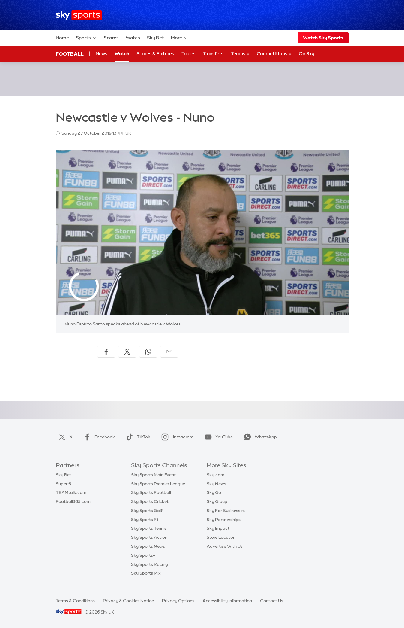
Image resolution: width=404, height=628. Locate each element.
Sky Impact (218, 528)
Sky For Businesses (226, 510)
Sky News (216, 484)
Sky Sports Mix (146, 573)
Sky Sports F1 (144, 519)
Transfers (213, 53)
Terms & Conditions (75, 601)
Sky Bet (155, 37)
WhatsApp (259, 437)
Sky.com (215, 475)
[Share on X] (127, 352)
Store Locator (221, 537)
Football (70, 53)
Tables (188, 53)
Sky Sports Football (151, 492)
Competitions (274, 53)
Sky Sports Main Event (153, 475)
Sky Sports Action (149, 537)
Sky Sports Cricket (150, 501)
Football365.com (73, 501)
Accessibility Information (227, 601)
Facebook (98, 437)
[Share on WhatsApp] (148, 352)
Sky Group (217, 501)
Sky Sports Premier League (158, 484)
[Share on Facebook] (106, 352)
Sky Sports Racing (149, 564)
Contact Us (271, 601)
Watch (133, 37)
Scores (111, 37)
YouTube (217, 437)
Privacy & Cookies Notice (128, 601)
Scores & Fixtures (155, 53)
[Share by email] (169, 352)
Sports (86, 37)
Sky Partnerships (224, 519)
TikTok (137, 437)
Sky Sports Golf (147, 510)
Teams (240, 53)
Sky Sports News (148, 546)
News (101, 53)
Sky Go (214, 492)
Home (62, 37)
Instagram (176, 437)
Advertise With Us (225, 546)
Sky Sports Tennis (148, 528)
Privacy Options (178, 601)
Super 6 (63, 484)
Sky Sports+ (143, 555)
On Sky (306, 53)
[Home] (79, 15)
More (179, 37)
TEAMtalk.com (71, 492)
